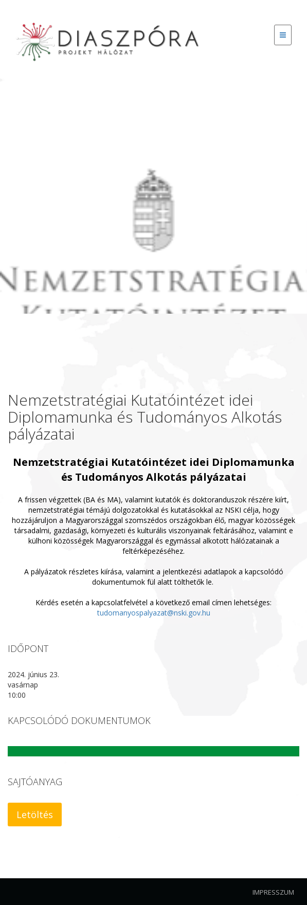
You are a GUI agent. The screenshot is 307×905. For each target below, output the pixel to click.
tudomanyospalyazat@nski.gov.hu (153, 613)
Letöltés (34, 814)
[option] (153, 198)
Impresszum (273, 892)
